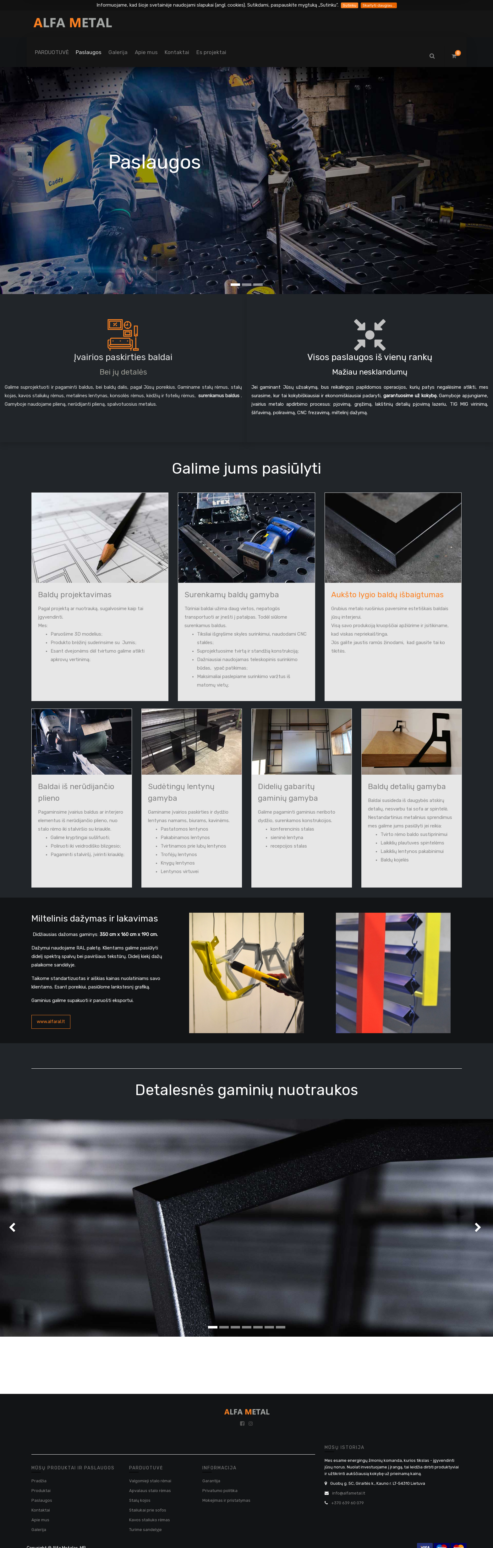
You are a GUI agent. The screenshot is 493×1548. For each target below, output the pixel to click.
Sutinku (349, 5)
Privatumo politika (220, 1490)
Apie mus (40, 1519)
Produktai (41, 1490)
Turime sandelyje (145, 1529)
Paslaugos (41, 1500)
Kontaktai (40, 1510)
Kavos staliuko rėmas (149, 1519)
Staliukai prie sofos (147, 1510)
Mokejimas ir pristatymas (226, 1500)
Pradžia (39, 1480)
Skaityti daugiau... (379, 5)
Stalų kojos (140, 1500)
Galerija (38, 1529)
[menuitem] (51, 52)
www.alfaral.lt (51, 1021)
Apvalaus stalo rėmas (150, 1490)
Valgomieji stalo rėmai (150, 1480)
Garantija (211, 1480)
